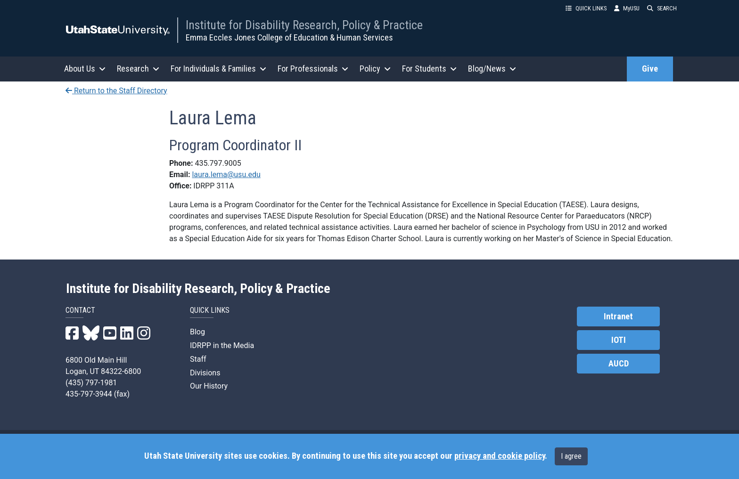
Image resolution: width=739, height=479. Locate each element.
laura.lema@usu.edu (226, 174)
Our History (209, 386)
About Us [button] (85, 68)
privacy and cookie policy (499, 456)
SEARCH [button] (662, 8)
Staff (198, 359)
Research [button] (138, 68)
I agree (571, 456)
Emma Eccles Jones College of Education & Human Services (289, 37)
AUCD (618, 363)
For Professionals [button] (313, 68)
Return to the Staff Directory (116, 90)
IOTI (618, 340)
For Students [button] (429, 68)
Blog (197, 331)
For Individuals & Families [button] (218, 68)
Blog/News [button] (492, 68)
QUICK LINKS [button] (586, 8)
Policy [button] (375, 68)
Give (650, 69)
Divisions (205, 372)
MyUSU (627, 8)
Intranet (618, 316)
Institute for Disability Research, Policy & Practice (304, 25)
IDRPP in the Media (222, 345)
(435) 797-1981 (91, 382)
